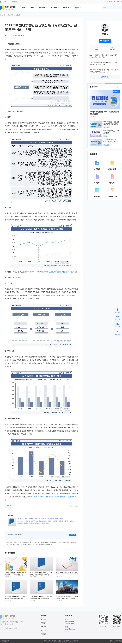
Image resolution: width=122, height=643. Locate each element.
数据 (32, 8)
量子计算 (106, 127)
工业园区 (106, 145)
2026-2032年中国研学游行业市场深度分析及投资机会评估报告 (40, 518)
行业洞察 (42, 8)
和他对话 (104, 41)
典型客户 (43, 623)
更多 (118, 87)
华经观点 (19, 15)
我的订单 (118, 2)
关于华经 (43, 619)
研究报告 (54, 8)
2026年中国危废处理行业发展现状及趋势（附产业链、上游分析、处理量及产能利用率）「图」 (67, 598)
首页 (3, 15)
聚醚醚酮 (116, 91)
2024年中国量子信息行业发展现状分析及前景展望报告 (111, 124)
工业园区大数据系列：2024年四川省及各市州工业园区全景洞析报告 (111, 142)
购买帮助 (43, 630)
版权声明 (43, 626)
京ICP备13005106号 (116, 641)
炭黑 (105, 136)
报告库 (76, 8)
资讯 (23, 8)
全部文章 (104, 77)
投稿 (109, 2)
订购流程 (43, 634)
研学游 (9, 506)
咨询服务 (66, 8)
